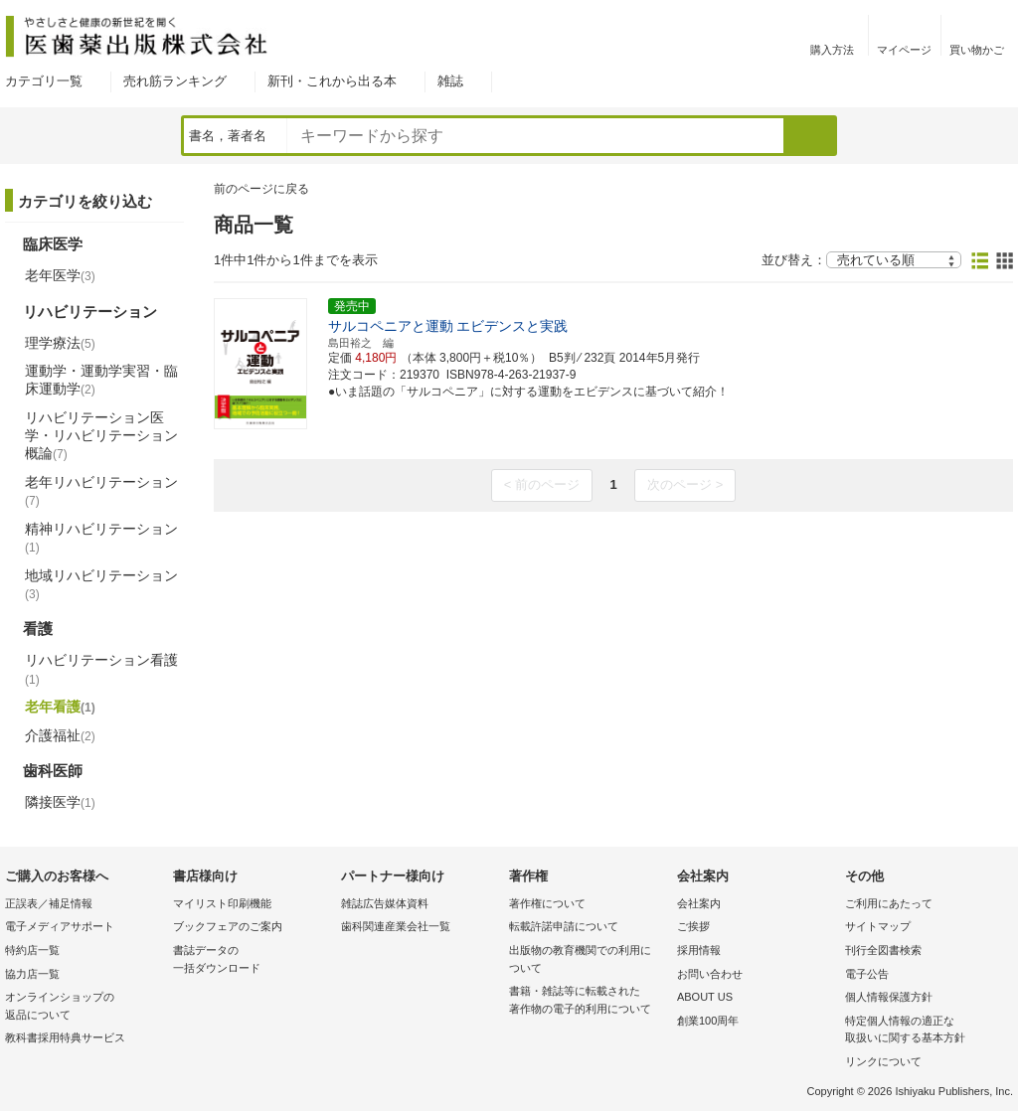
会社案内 (699, 903)
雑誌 (450, 81)
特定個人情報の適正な (924, 1031)
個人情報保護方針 (889, 997)
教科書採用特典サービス (65, 1037)
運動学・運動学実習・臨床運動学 (101, 380)
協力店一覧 (32, 974)
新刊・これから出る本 (332, 81)
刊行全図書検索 (883, 950)
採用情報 (699, 950)
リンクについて (883, 1061)
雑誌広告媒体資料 (384, 903)
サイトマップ (878, 926)
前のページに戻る (261, 189)
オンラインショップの (84, 1007)
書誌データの (252, 960)
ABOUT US (705, 997)
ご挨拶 (693, 926)
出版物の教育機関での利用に (588, 960)
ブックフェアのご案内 (227, 926)
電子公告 (867, 974)
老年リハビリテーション (101, 491)
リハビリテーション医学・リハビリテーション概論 (101, 435)
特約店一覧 (32, 950)
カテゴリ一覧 (44, 81)
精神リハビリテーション (101, 538)
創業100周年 (708, 1021)
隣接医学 (60, 802)
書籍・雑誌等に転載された (588, 1001)
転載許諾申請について (563, 926)
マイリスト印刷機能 (222, 903)
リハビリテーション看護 (101, 669)
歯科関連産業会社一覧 (395, 926)
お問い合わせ (710, 974)
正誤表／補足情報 (48, 903)
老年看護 (60, 706)
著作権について (547, 903)
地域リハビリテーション (101, 584)
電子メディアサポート (59, 926)
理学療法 (60, 343)
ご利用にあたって (889, 903)
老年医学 (60, 275)
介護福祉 (60, 735)
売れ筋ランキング (175, 81)
